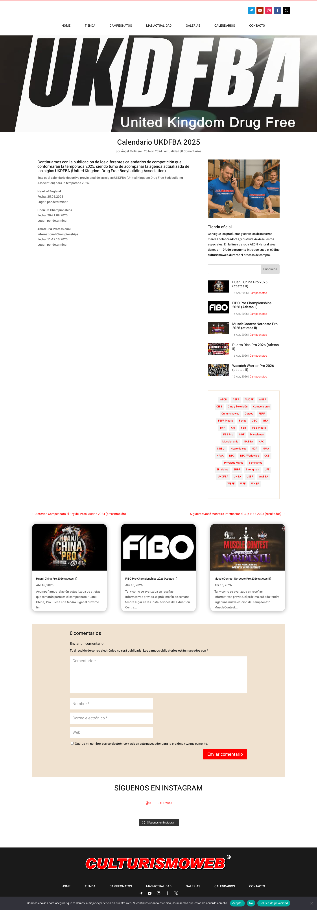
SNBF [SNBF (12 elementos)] (237, 470)
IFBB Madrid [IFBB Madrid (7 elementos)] (259, 428)
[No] (311, 903)
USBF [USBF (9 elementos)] (250, 477)
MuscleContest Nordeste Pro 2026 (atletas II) (255, 326)
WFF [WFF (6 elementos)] (243, 484)
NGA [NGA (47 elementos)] (254, 449)
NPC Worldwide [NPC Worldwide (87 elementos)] (249, 456)
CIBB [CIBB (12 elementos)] (219, 407)
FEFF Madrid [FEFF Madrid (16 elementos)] (226, 421)
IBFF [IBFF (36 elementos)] (222, 428)
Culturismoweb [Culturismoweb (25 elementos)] (230, 414)
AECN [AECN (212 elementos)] (223, 400)
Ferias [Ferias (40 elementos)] (242, 421)
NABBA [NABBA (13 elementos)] (248, 442)
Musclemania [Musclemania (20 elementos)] (230, 442)
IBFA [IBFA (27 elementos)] (265, 421)
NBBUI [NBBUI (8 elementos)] (221, 449)
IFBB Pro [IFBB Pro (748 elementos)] (228, 435)
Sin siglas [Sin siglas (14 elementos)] (222, 470)
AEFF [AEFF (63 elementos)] (236, 400)
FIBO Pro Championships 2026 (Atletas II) (251, 305)
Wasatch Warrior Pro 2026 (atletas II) (253, 367)
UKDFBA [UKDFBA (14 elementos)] (223, 477)
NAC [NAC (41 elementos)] (261, 442)
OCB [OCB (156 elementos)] (267, 456)
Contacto (257, 26)
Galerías (193, 26)
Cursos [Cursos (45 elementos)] (249, 414)
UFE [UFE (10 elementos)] (267, 470)
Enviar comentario (225, 754)
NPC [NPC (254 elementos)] (232, 456)
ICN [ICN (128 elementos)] (232, 428)
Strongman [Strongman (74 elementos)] (252, 470)
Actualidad (171, 151)
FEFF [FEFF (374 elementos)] (262, 414)
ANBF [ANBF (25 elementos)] (262, 400)
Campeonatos (121, 26)
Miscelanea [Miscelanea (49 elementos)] (257, 435)
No (251, 903)
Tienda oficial (220, 227)
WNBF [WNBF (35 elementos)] (255, 484)
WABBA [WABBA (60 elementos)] (263, 477)
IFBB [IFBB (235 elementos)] (243, 428)
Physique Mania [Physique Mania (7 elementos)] (233, 463)
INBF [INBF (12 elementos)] (242, 435)
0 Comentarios (191, 151)
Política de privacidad (274, 903)
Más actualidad (158, 26)
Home (66, 26)
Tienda (90, 26)
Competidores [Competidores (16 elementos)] (261, 407)
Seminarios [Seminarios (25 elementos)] (255, 463)
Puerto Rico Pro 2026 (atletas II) (255, 347)
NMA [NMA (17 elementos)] (266, 449)
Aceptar (237, 903)
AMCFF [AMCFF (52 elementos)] (249, 400)
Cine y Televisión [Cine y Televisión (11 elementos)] (238, 407)
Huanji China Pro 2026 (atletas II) (249, 284)
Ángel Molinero (131, 151)
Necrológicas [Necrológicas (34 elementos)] (238, 449)
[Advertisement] (119, 285)
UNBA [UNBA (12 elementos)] (237, 477)
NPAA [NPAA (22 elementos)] (220, 456)
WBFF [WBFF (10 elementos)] (231, 484)
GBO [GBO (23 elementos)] (254, 421)
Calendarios (224, 26)
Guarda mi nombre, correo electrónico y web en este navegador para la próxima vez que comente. (141, 743)
